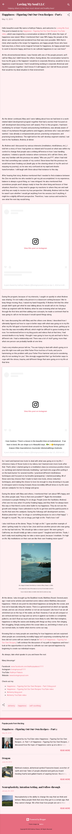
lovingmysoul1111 (18, 669)
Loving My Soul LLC (31, 4)
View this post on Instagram (35, 248)
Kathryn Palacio (23, 452)
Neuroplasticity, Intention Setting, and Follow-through (31, 787)
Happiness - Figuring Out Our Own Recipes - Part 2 (29, 729)
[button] (68, 15)
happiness (22, 706)
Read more (65, 750)
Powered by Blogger (36, 819)
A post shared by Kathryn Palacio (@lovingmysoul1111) (25, 285)
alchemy (11, 706)
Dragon (6, 758)
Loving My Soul (62, 28)
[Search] (68, 5)
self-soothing (35, 706)
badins (41, 824)
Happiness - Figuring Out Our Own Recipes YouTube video (30, 689)
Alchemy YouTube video (16, 695)
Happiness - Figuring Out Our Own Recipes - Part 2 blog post (31, 686)
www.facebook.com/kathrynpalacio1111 (27, 666)
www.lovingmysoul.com (18, 675)
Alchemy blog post (14, 692)
